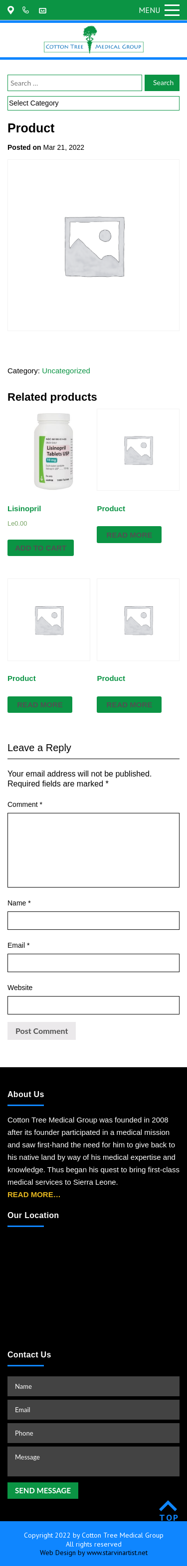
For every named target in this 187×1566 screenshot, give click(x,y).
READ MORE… (34, 1194)
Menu (159, 10)
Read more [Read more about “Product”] (130, 535)
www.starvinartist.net (117, 1552)
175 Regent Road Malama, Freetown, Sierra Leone (12, 10)
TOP (169, 1517)
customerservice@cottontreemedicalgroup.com (44, 10)
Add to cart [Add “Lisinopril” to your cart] (40, 548)
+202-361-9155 (27, 10)
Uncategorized (66, 370)
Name (19, 903)
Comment (24, 804)
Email (18, 945)
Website (19, 988)
